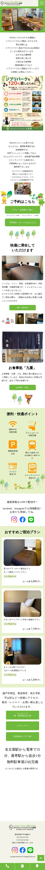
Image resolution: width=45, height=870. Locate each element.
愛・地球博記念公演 (22, 715)
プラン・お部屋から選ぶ (22, 210)
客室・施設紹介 (22, 308)
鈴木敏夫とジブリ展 (22, 736)
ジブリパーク (22, 726)
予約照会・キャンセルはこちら (22, 222)
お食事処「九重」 (22, 387)
